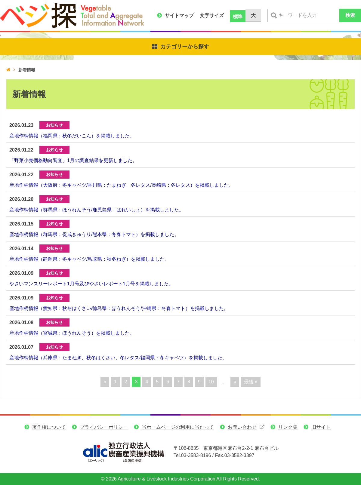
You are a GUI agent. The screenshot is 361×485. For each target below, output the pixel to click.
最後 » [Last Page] (251, 381)
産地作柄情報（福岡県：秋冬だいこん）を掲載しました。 (71, 135)
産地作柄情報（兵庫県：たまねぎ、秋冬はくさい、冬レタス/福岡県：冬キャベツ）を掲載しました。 (118, 357)
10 (211, 381)
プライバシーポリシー (104, 427)
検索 (350, 15)
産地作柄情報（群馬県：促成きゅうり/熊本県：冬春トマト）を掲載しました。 (94, 234)
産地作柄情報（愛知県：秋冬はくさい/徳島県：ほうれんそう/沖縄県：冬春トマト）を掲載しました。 (119, 308)
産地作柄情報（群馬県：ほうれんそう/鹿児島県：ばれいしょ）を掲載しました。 (96, 209)
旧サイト (321, 427)
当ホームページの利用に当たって (178, 427)
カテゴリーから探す (184, 47)
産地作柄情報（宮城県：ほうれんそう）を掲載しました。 (71, 333)
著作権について (49, 427)
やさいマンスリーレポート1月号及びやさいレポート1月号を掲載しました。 (91, 283)
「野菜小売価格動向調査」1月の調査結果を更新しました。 (73, 160)
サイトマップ (179, 15)
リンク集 (288, 427)
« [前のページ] (104, 381)
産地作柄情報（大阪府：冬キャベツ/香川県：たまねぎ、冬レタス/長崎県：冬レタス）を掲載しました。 (121, 185)
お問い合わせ (242, 427)
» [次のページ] (234, 381)
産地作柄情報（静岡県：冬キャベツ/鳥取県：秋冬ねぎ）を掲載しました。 (89, 259)
